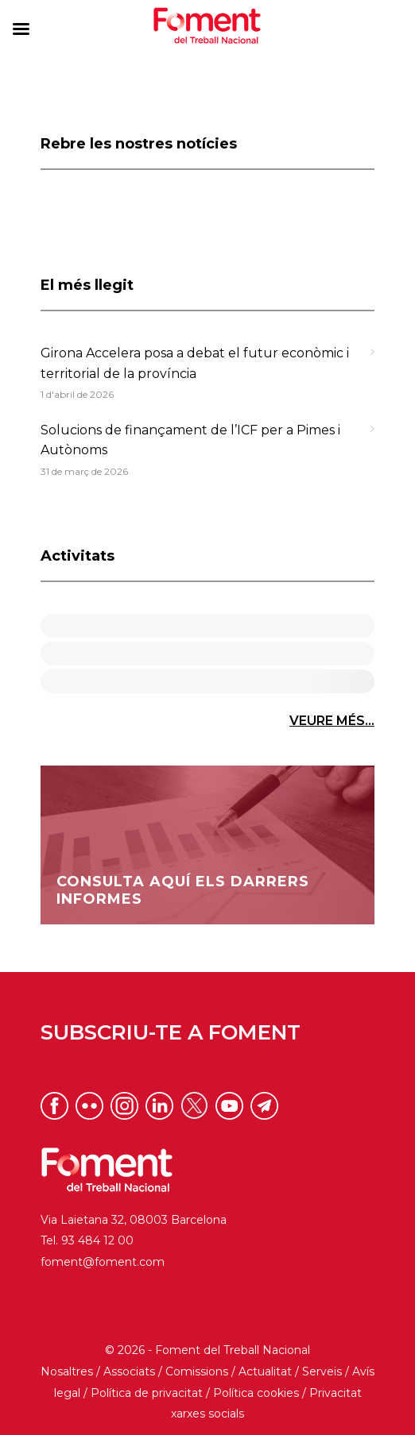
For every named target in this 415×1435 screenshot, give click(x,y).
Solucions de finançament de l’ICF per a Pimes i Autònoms (190, 440)
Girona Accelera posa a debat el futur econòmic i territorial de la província (195, 363)
